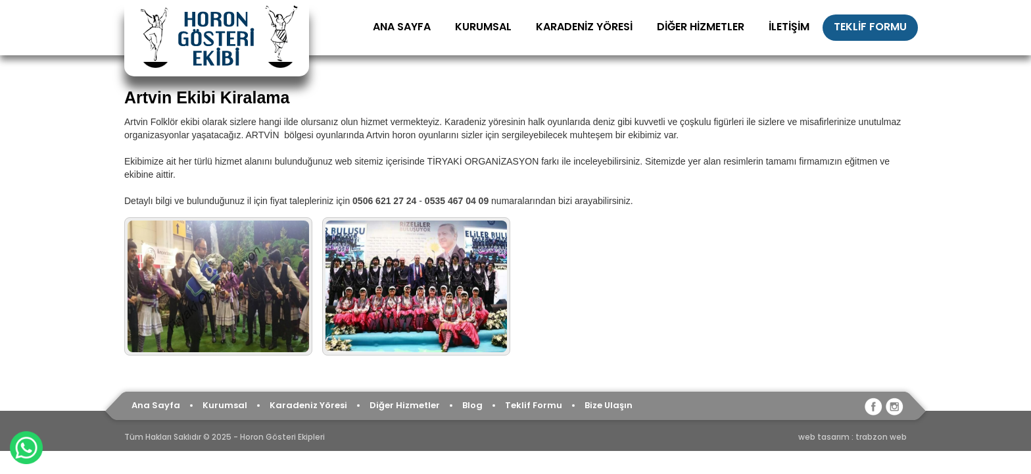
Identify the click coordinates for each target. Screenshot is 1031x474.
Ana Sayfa (156, 405)
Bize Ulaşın (609, 405)
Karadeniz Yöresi (308, 405)
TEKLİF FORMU (870, 26)
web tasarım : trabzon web (852, 436)
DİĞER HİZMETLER (700, 26)
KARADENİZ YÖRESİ (584, 26)
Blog (472, 405)
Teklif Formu (533, 405)
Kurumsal (225, 405)
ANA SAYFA (402, 26)
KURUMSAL (483, 26)
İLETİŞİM (789, 26)
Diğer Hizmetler (405, 405)
